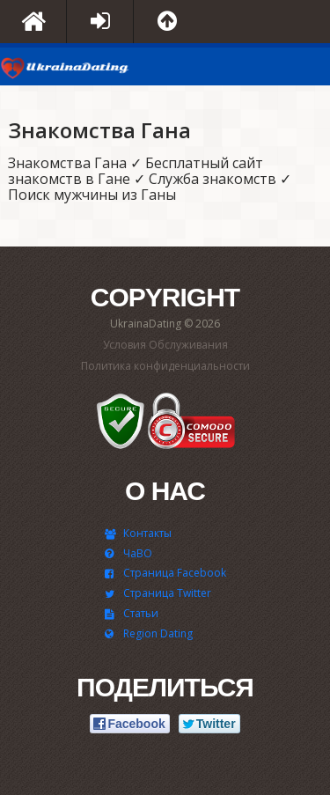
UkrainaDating (66, 70)
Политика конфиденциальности (165, 365)
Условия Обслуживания (165, 344)
